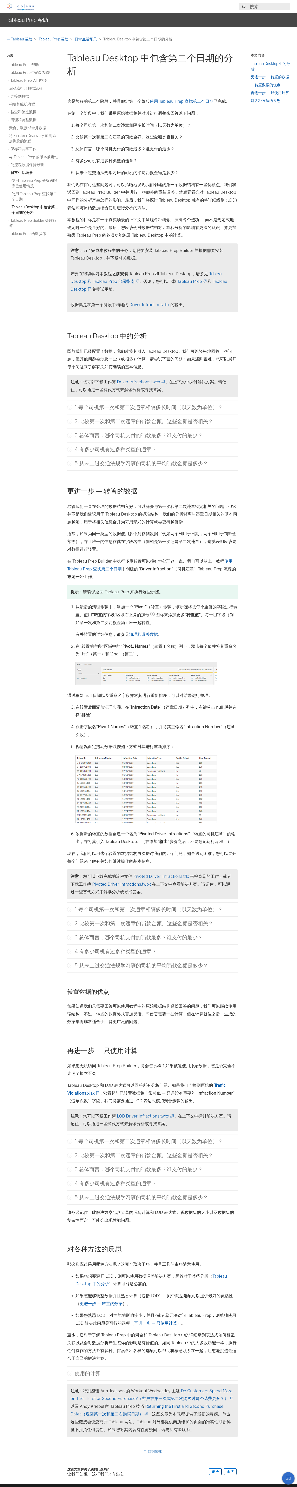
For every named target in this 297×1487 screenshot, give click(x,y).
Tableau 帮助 (20, 39)
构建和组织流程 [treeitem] (22, 104)
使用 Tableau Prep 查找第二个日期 (181, 101)
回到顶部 (152, 1452)
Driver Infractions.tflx (149, 304)
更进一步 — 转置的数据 (101, 1303)
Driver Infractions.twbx (140, 381)
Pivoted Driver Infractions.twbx (121, 884)
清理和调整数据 (143, 634)
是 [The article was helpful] (215, 1471)
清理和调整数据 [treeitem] (23, 120)
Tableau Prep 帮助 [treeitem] (24, 65)
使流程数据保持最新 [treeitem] (26, 165)
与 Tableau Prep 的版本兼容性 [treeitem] (33, 157)
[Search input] (269, 6)
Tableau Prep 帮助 (54, 39)
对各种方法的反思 (265, 100)
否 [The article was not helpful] (230, 1471)
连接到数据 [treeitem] (19, 96)
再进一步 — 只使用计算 (155, 1323)
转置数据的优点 (267, 85)
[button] (69, 407)
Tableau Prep (191, 281)
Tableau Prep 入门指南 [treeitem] (28, 80)
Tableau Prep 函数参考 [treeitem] (27, 233)
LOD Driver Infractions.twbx (145, 1116)
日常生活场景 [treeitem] (21, 172)
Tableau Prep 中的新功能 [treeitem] (29, 72)
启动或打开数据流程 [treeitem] (25, 88)
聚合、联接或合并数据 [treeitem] (27, 128)
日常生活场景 (86, 39)
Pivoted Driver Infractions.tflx (161, 876)
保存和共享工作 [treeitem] (23, 149)
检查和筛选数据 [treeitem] (23, 112)
